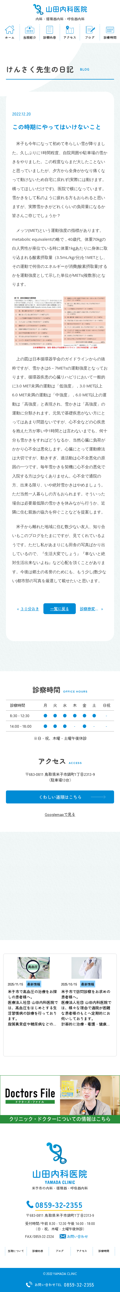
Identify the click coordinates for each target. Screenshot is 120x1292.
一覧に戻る (59, 608)
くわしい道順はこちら (60, 797)
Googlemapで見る (60, 814)
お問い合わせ (77, 1236)
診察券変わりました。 (90, 608)
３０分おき (29, 608)
